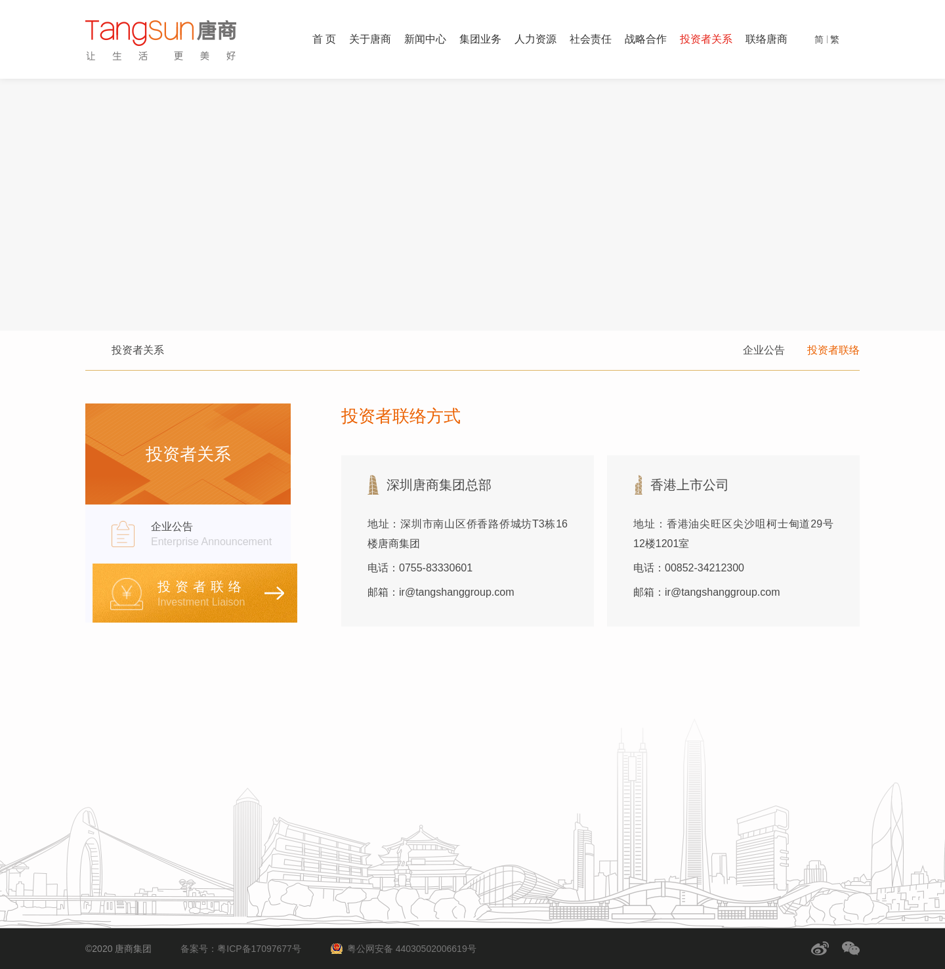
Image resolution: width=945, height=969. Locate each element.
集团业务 (480, 39)
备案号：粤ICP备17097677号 (240, 948)
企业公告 (764, 350)
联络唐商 (767, 39)
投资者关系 (706, 39)
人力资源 (535, 39)
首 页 (324, 39)
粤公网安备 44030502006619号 (411, 948)
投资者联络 (833, 350)
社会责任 (591, 39)
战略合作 (646, 39)
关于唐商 (370, 39)
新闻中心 (425, 39)
